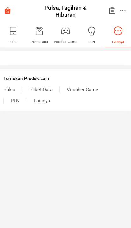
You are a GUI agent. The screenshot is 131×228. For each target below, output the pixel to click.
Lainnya (42, 101)
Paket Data (41, 89)
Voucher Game (82, 89)
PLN (15, 101)
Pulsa (9, 89)
